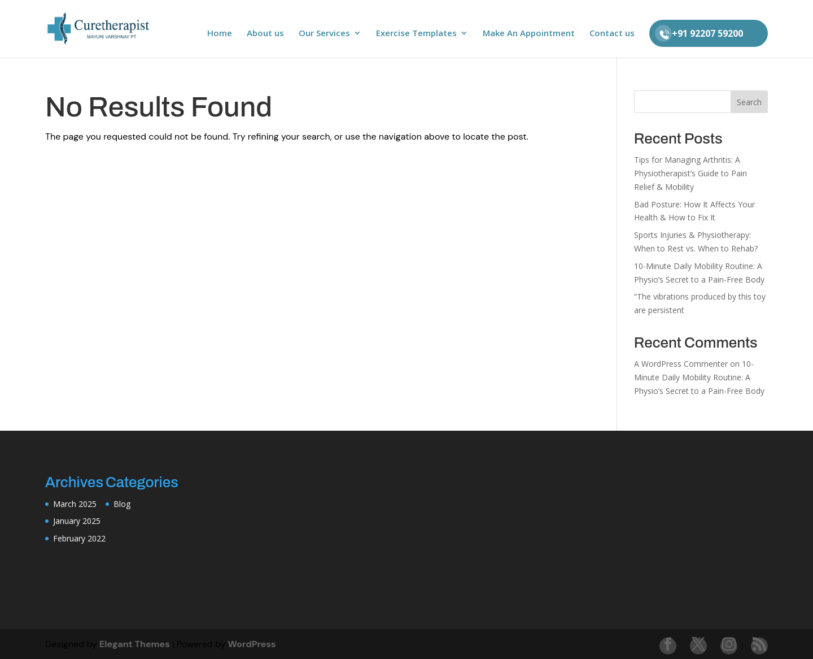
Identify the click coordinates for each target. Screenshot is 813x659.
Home (219, 33)
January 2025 (76, 520)
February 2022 (79, 538)
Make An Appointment (529, 33)
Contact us (612, 33)
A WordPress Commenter (681, 363)
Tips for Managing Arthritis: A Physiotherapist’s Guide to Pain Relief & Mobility (690, 173)
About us (265, 33)
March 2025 (75, 503)
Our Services (324, 33)
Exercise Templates (416, 33)
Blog (121, 503)
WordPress (252, 644)
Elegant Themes (134, 644)
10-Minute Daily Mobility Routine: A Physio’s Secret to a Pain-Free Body (699, 377)
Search (749, 102)
